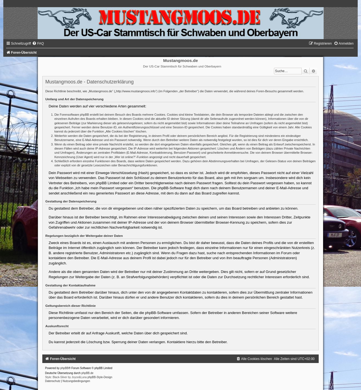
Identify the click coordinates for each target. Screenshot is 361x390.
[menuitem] (38, 43)
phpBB (64, 368)
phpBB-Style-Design (99, 377)
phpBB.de (87, 373)
